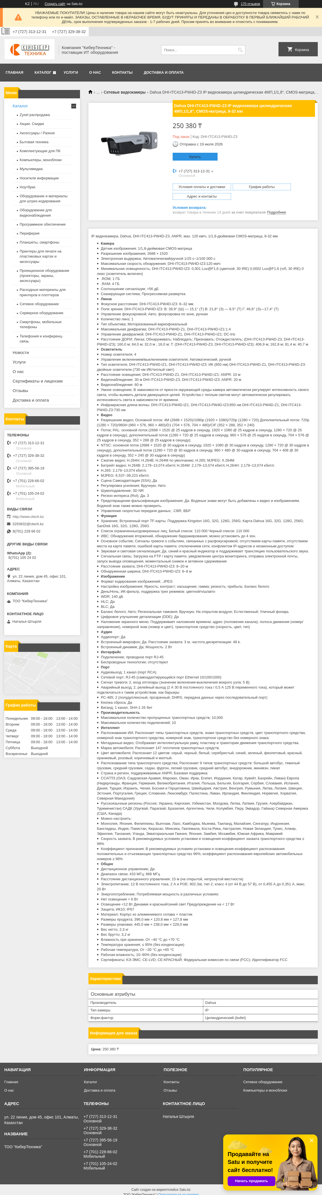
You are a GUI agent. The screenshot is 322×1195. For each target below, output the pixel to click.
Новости (21, 352)
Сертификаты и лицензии (38, 381)
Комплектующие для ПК (40, 151)
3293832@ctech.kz (28, 524)
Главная (14, 72)
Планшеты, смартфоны (39, 242)
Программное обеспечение (43, 224)
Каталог (43, 72)
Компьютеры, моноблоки (40, 160)
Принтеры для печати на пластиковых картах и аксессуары (40, 256)
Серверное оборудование (41, 313)
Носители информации (39, 178)
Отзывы (20, 390)
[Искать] (240, 50)
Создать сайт (55, 4)
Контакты (122, 72)
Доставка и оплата (164, 72)
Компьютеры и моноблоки (265, 1085)
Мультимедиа (31, 169)
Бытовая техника (34, 142)
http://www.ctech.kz (28, 517)
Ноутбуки (27, 187)
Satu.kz (185, 1185)
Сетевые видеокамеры (125, 92)
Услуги (71, 72)
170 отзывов (250, 4)
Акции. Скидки (32, 124)
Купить (195, 157)
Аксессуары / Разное (37, 133)
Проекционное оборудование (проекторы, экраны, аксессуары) (44, 275)
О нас (95, 72)
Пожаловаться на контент (179, 1190)
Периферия (30, 233)
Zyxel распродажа (35, 115)
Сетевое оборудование (39, 304)
